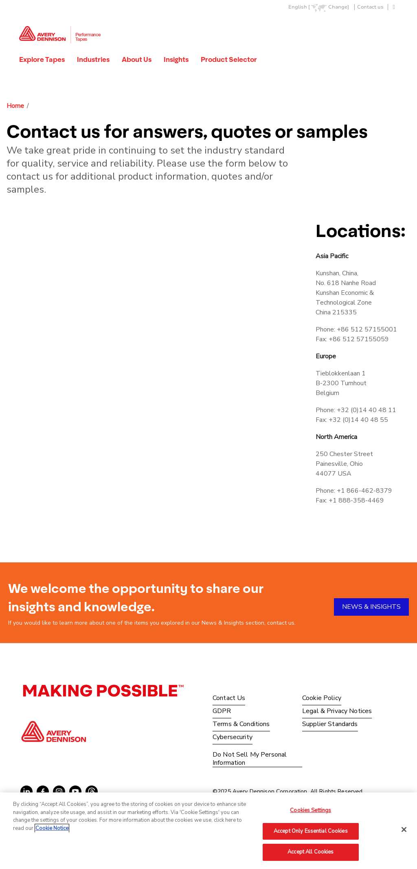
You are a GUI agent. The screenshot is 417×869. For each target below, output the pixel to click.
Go (393, 25)
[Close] (404, 829)
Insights (176, 59)
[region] (208, 830)
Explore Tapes (42, 59)
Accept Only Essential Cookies (311, 831)
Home (15, 105)
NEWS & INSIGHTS (371, 606)
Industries (93, 59)
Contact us (370, 7)
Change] (338, 7)
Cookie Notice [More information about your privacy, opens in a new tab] (51, 828)
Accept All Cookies (311, 852)
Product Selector (229, 59)
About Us (136, 59)
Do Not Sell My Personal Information (250, 759)
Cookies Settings (310, 810)
